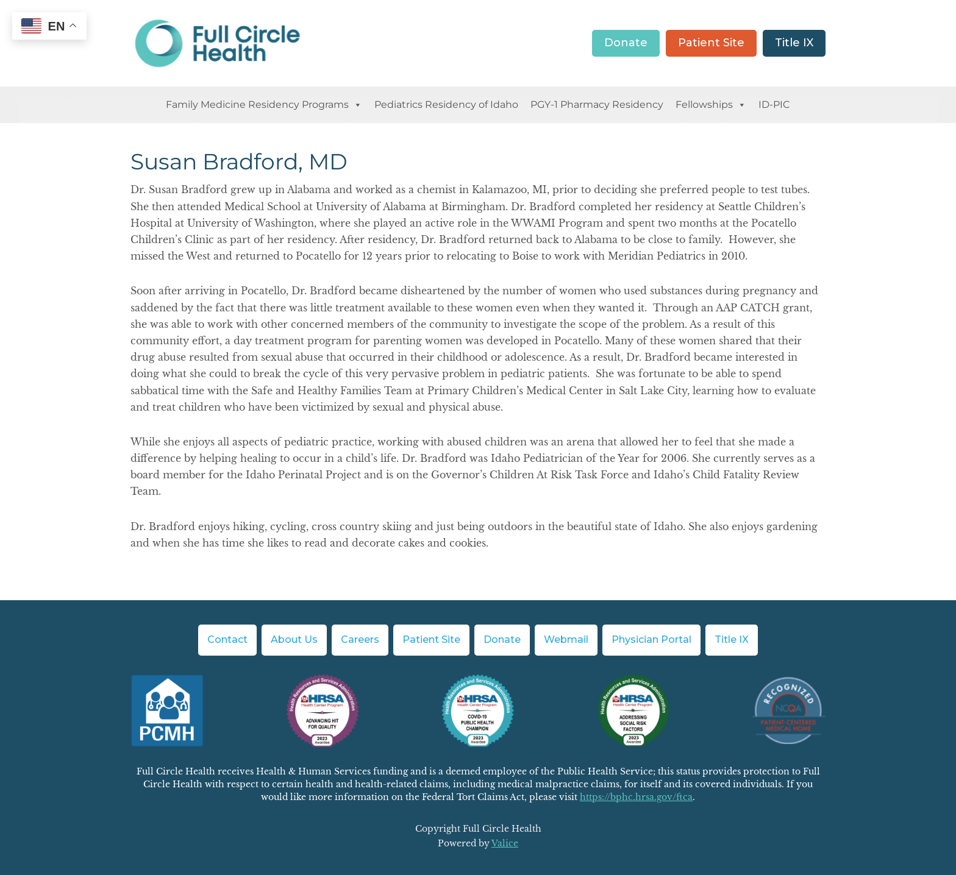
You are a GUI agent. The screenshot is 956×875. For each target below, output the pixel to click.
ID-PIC (774, 104)
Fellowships (711, 105)
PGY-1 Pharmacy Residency (596, 104)
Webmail (566, 639)
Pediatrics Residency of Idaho (446, 104)
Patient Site (711, 42)
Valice (504, 843)
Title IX (794, 42)
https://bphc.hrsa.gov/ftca (636, 797)
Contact (227, 639)
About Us (294, 639)
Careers (360, 639)
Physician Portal (651, 639)
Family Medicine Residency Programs (264, 105)
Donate (625, 42)
